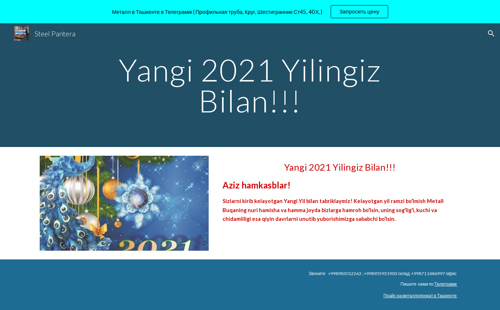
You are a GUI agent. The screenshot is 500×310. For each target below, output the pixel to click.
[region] (250, 11)
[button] (491, 33)
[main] (250, 85)
